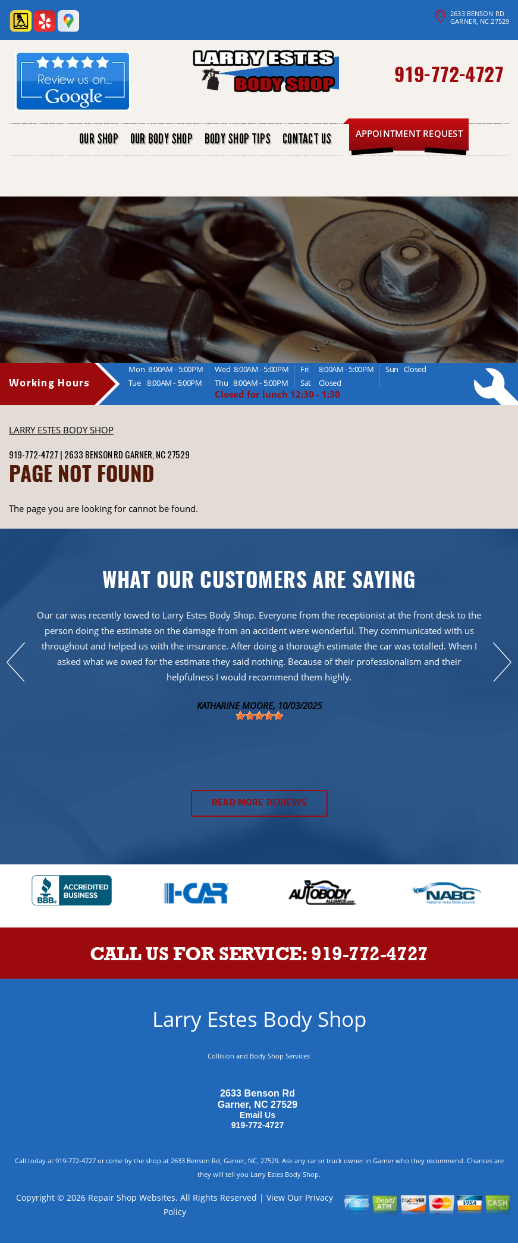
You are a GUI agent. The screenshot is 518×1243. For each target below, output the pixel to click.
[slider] (259, 715)
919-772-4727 (448, 74)
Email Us (257, 1115)
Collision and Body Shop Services (259, 1055)
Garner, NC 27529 (157, 454)
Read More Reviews (259, 803)
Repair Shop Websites (131, 1197)
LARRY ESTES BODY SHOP (61, 430)
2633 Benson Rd (93, 454)
